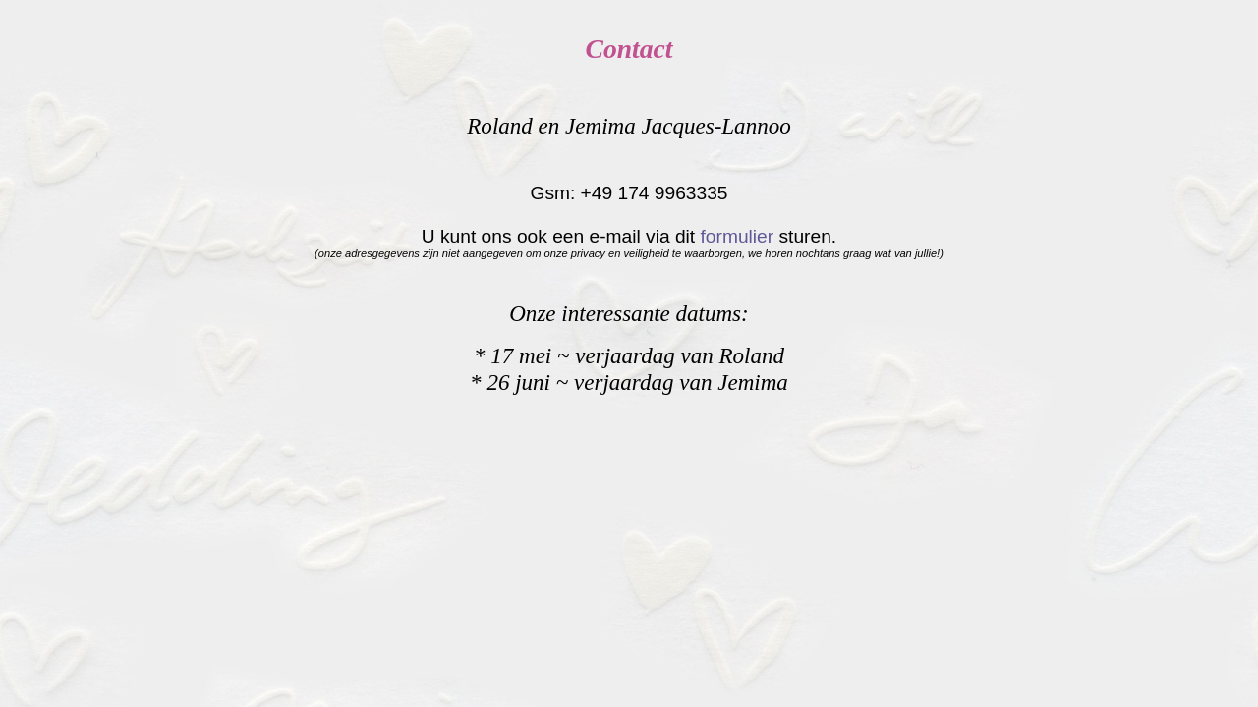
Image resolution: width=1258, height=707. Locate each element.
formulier (737, 236)
